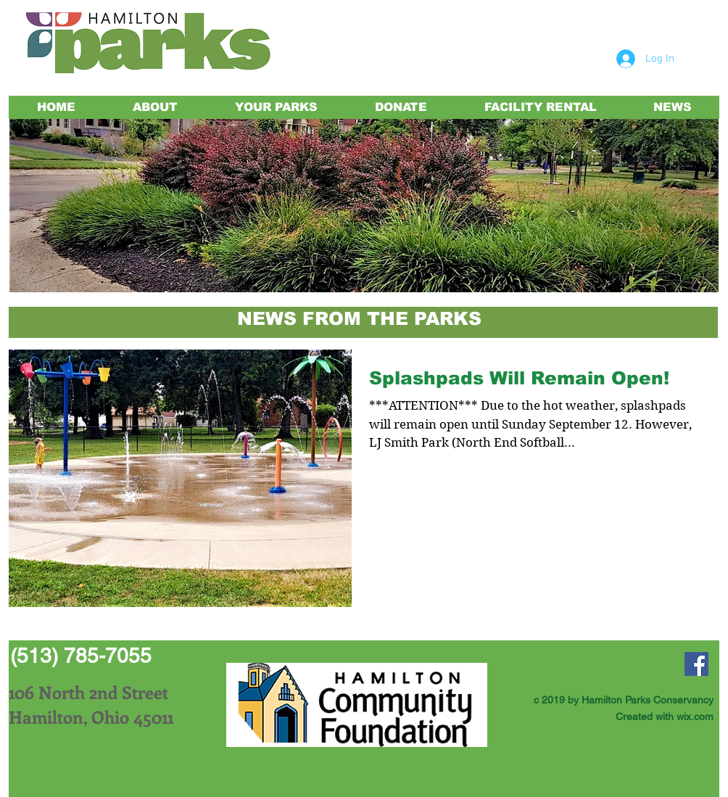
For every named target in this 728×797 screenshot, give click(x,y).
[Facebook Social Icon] (696, 664)
